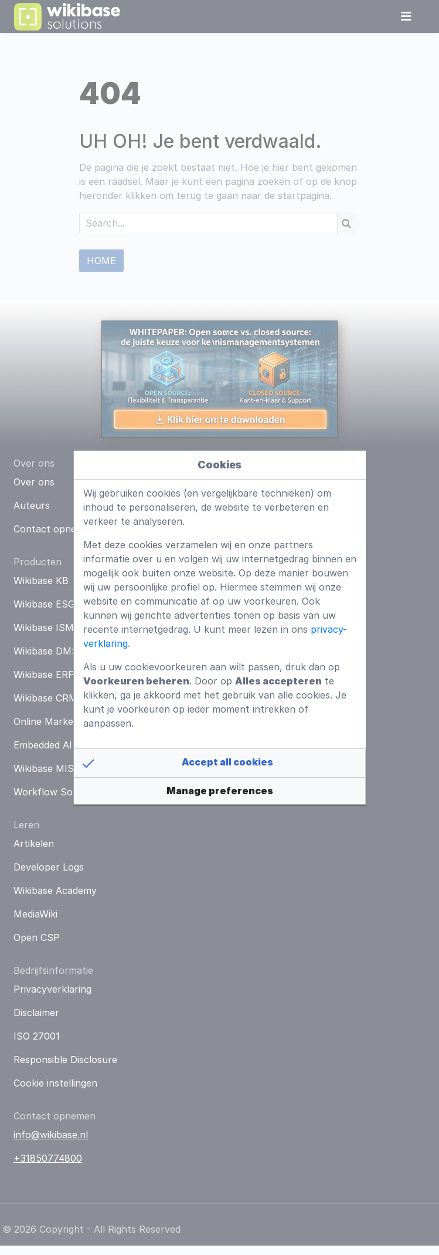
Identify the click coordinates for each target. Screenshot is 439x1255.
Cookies (219, 464)
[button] (220, 763)
